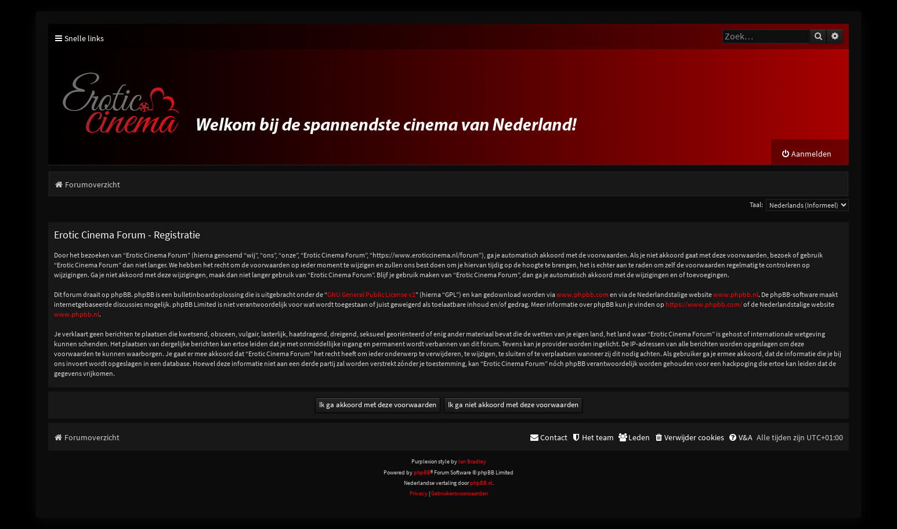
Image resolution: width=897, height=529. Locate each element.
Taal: (756, 204)
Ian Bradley (472, 461)
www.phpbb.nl (735, 294)
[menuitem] (806, 154)
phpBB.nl (481, 483)
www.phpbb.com (582, 294)
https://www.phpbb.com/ (703, 304)
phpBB (422, 472)
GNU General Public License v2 (371, 294)
